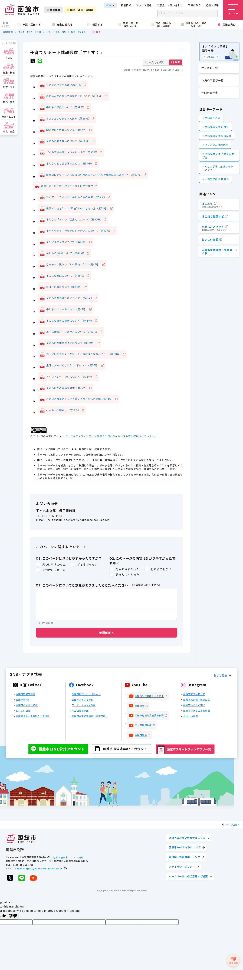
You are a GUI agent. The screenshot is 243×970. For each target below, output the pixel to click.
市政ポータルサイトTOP (29, 31)
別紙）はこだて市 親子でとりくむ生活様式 (67, 186)
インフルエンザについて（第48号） (67, 242)
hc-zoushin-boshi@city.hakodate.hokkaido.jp (79, 520)
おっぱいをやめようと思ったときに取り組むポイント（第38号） (84, 354)
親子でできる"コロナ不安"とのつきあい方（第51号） (77, 208)
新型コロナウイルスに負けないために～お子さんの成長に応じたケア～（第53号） (94, 174)
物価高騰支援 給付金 (217, 127)
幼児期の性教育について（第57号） (67, 129)
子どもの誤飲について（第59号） (66, 107)
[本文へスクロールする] (110, 5)
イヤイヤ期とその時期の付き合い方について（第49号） (79, 230)
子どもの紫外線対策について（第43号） (69, 298)
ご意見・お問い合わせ (170, 5)
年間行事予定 (209, 92)
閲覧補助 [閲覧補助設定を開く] (53, 10)
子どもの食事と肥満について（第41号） (69, 320)
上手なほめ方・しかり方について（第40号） (72, 331)
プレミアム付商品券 (216, 145)
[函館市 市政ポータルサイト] (22, 10)
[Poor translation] (12, 916)
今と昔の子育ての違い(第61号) (64, 85)
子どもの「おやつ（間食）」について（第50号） (74, 219)
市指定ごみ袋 (212, 118)
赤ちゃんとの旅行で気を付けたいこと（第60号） (75, 96)
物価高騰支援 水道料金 (218, 136)
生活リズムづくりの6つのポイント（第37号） (73, 365)
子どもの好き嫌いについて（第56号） (68, 141)
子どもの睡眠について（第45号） (66, 275)
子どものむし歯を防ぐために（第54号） (69, 163)
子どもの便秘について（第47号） (66, 253)
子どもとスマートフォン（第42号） (67, 309)
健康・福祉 (61, 31)
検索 (177, 62)
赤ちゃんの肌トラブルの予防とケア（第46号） (73, 264)
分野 (48, 31)
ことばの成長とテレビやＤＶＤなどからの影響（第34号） (80, 399)
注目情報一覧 (209, 68)
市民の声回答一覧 (212, 80)
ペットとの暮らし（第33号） (63, 410)
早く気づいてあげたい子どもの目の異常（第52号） (76, 197)
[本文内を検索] (163, 62)
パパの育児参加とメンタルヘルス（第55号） (72, 152)
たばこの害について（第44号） (64, 287)
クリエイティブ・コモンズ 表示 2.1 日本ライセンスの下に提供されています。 (111, 436)
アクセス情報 (144, 5)
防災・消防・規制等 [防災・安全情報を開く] (80, 10)
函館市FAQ (194, 5)
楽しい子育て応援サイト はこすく (217, 168)
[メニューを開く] (233, 10)
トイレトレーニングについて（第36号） (69, 376)
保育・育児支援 (78, 31)
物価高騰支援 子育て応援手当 (218, 155)
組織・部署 (212, 5)
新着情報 (126, 5)
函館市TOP (8, 31)
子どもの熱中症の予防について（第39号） (71, 343)
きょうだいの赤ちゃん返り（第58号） (68, 118)
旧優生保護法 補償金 (217, 179)
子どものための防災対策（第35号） (67, 388)
